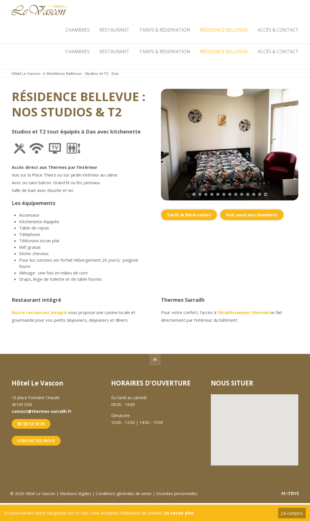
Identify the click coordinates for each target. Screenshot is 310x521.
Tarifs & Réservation (189, 216)
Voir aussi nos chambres (252, 216)
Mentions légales (77, 495)
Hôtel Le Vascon (25, 75)
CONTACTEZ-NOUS (36, 442)
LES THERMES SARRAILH (272, 5)
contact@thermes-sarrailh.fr (83, 5)
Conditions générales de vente (125, 495)
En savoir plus (179, 513)
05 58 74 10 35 (31, 425)
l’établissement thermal (243, 314)
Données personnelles (178, 495)
